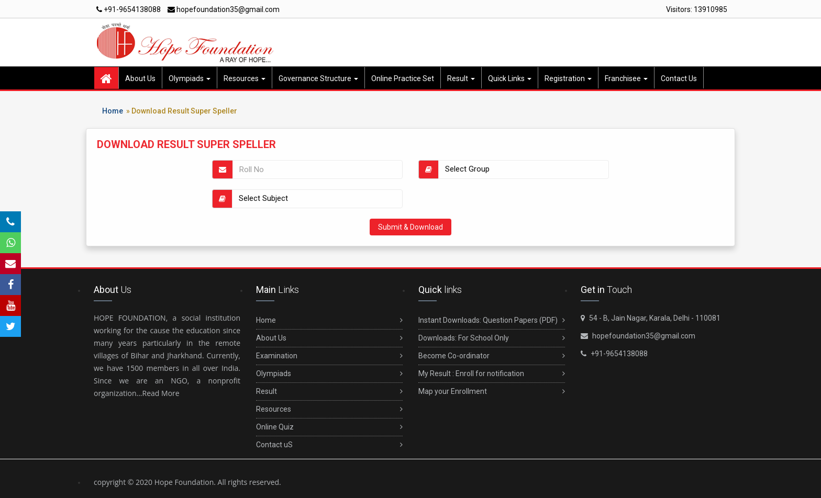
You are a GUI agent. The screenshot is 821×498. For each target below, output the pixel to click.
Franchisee (626, 78)
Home (112, 111)
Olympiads (189, 78)
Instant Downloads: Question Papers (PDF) (491, 320)
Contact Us (679, 78)
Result (461, 78)
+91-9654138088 (128, 9)
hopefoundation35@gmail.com (224, 9)
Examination (329, 356)
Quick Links (509, 78)
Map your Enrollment (491, 391)
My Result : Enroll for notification (491, 373)
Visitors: (696, 9)
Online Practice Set (402, 78)
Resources (244, 78)
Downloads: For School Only (491, 338)
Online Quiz (329, 427)
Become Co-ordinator (491, 356)
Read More (161, 393)
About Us (140, 78)
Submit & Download (410, 227)
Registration (568, 78)
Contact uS (329, 445)
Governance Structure (318, 78)
